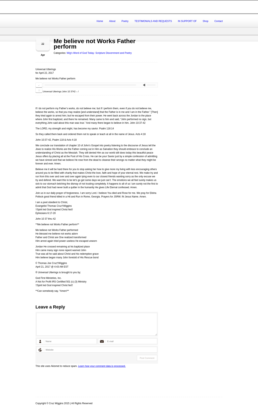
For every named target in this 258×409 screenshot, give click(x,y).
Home (100, 21)
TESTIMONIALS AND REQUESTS (153, 21)
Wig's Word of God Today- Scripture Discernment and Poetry (99, 53)
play (38, 85)
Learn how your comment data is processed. (102, 366)
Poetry (125, 21)
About (112, 21)
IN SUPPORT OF (187, 21)
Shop (205, 21)
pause (38, 90)
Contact (218, 21)
